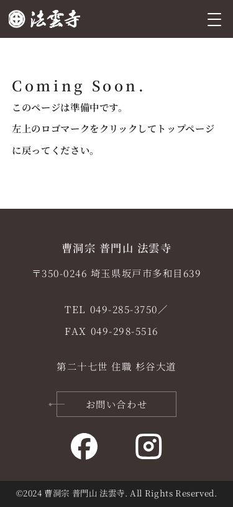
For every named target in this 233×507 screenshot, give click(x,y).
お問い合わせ (116, 404)
